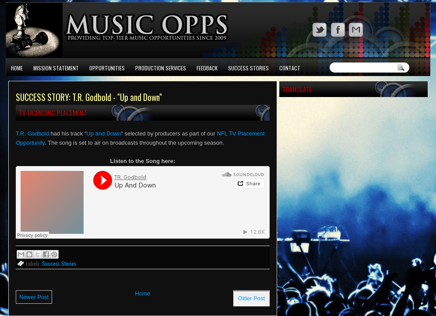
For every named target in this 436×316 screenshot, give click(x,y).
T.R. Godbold (32, 133)
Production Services (160, 68)
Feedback (207, 68)
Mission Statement (56, 68)
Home (17, 68)
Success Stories (248, 68)
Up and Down (103, 133)
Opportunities (107, 68)
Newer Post (34, 297)
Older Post (251, 298)
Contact (289, 68)
